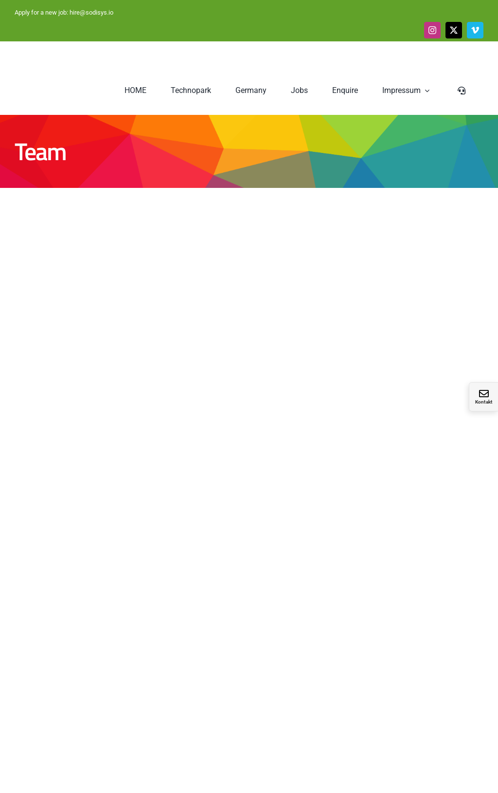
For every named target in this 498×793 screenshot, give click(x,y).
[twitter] (453, 30)
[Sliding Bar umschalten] (462, 90)
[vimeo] (475, 30)
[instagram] (432, 30)
